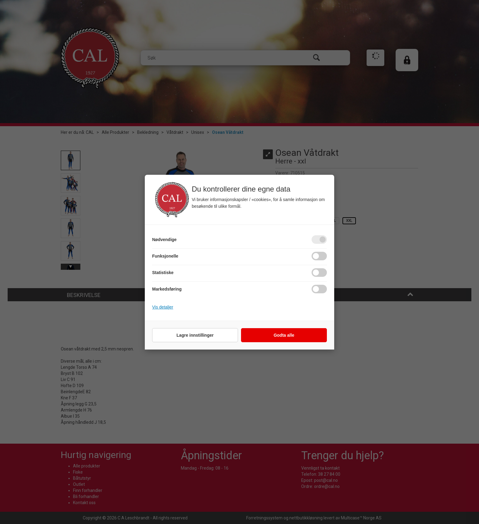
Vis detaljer (162, 307)
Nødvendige (164, 239)
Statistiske (163, 272)
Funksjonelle (165, 256)
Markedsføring (166, 289)
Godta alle (284, 335)
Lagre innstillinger (195, 335)
